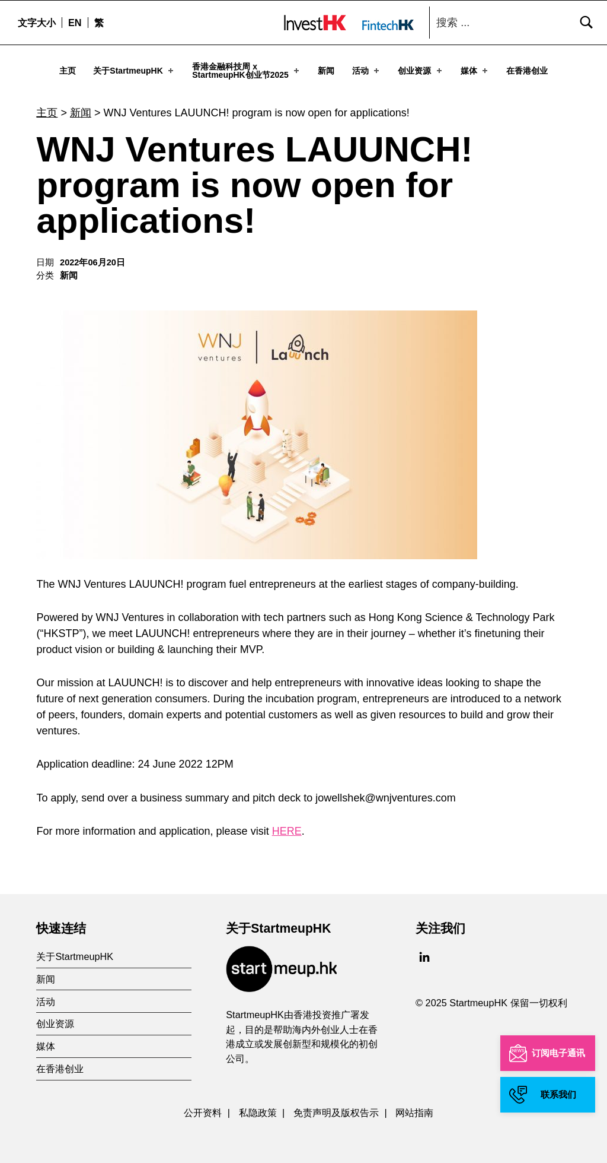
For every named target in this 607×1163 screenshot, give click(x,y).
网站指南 (414, 1107)
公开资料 (203, 1107)
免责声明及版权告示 (336, 1107)
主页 (67, 70)
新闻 (326, 70)
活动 (366, 70)
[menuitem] (75, 22)
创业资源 (420, 70)
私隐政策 (258, 1107)
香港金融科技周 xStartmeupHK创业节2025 (246, 71)
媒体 (475, 70)
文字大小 (37, 22)
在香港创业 (527, 70)
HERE (287, 826)
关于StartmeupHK (134, 70)
